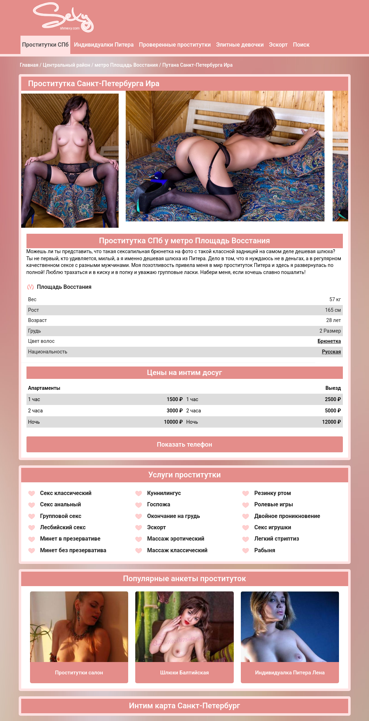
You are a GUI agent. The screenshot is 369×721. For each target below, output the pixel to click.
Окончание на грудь (173, 516)
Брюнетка (329, 341)
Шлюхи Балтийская (184, 672)
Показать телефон (184, 444)
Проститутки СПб (45, 44)
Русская (331, 351)
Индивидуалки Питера (103, 44)
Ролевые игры (273, 504)
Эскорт (278, 44)
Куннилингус (164, 493)
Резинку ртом (272, 493)
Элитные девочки (240, 44)
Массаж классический (177, 550)
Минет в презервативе (70, 538)
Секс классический (66, 493)
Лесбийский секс (63, 527)
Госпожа (158, 504)
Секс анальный (60, 504)
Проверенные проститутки (175, 44)
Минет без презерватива (73, 550)
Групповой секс (61, 516)
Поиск (301, 44)
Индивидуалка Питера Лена (290, 672)
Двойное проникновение (287, 516)
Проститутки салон (79, 672)
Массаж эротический (175, 538)
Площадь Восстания (64, 287)
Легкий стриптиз (276, 538)
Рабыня (264, 550)
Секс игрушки (272, 527)
